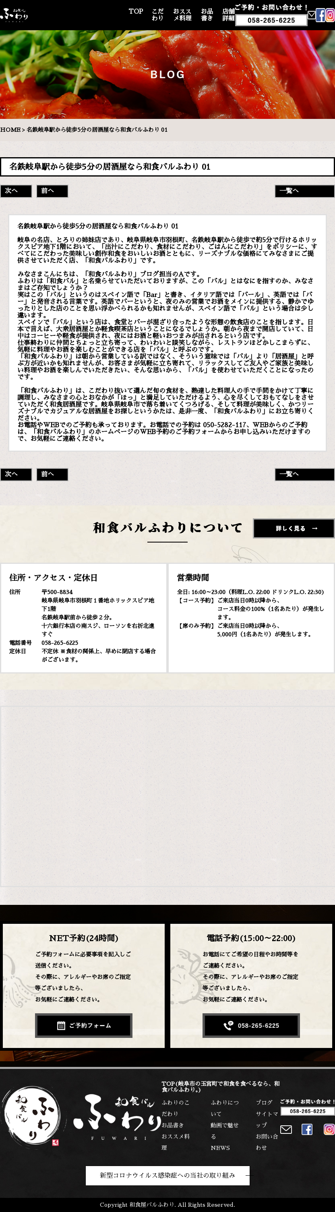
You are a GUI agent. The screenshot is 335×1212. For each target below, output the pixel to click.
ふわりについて (225, 1108)
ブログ (264, 1103)
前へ (47, 191)
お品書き (207, 15)
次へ (11, 191)
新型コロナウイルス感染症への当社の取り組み (167, 1176)
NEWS (220, 1148)
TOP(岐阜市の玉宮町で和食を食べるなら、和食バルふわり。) (220, 1087)
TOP (135, 11)
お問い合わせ (267, 1142)
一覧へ (289, 191)
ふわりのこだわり (175, 1108)
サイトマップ (267, 1119)
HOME (10, 130)
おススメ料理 (182, 15)
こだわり (157, 15)
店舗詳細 (228, 15)
